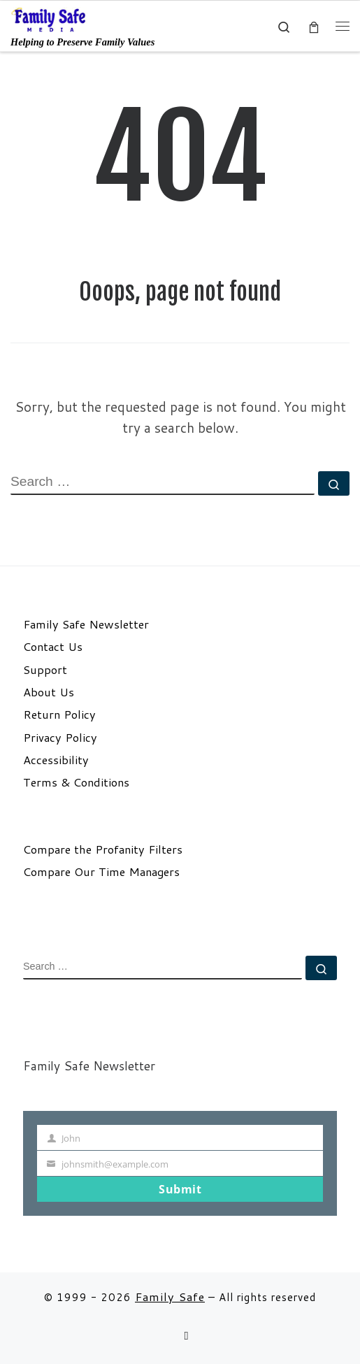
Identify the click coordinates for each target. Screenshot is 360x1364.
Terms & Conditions (76, 782)
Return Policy (59, 714)
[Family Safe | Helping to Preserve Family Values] (48, 18)
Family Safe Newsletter (86, 624)
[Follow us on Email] (186, 1335)
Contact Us (52, 646)
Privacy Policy (60, 737)
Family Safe (170, 1296)
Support (45, 669)
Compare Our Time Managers (101, 872)
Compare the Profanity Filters (102, 849)
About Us (48, 692)
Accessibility (56, 760)
